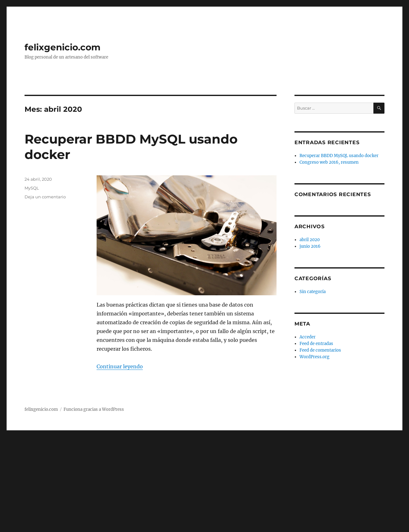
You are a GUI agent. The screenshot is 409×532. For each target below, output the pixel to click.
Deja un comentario (45, 196)
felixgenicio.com (62, 47)
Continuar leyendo (120, 366)
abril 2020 (310, 239)
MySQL (32, 187)
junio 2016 (310, 246)
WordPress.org (314, 356)
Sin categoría (313, 291)
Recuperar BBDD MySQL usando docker (339, 155)
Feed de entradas (316, 343)
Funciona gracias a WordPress (94, 409)
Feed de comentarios (320, 350)
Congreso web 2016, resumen (329, 162)
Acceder (308, 337)
